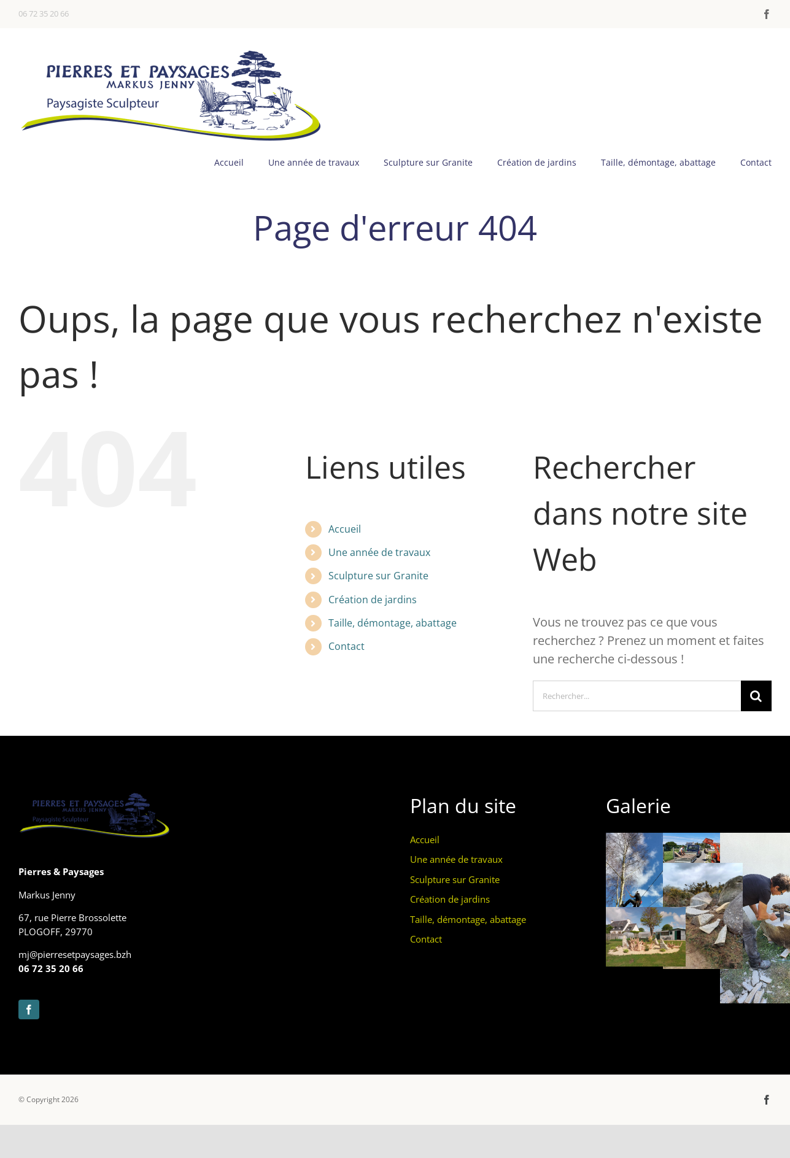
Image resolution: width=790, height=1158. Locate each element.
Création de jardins (372, 599)
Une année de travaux (379, 552)
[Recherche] (756, 696)
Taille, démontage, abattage (392, 623)
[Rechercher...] (637, 696)
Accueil (344, 529)
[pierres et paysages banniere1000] (171, 52)
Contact (346, 646)
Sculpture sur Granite (378, 575)
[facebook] (767, 14)
